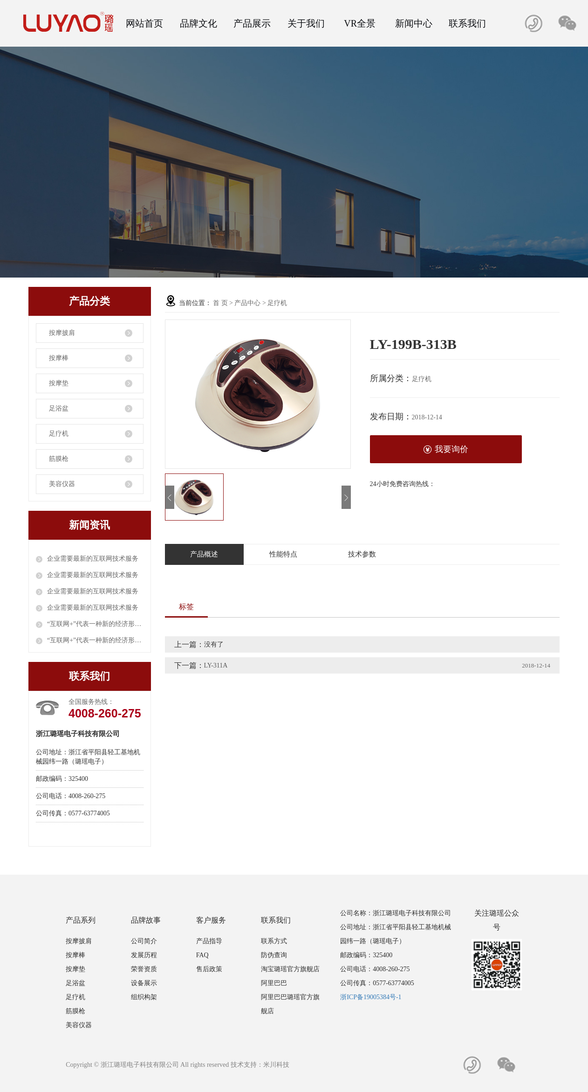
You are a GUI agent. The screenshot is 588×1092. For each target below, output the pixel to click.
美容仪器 (62, 483)
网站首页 (144, 23)
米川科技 (276, 1064)
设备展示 (144, 983)
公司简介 (144, 941)
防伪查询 (274, 955)
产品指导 (209, 941)
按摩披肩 (62, 332)
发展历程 (144, 955)
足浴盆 (58, 408)
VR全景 (360, 23)
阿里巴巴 (274, 983)
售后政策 (209, 969)
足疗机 (58, 433)
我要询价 (445, 449)
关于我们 (306, 23)
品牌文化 (198, 23)
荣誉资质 (144, 969)
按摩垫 (58, 383)
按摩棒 (58, 358)
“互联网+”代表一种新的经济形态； (95, 623)
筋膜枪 (58, 458)
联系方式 (274, 941)
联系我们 (467, 23)
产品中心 (247, 302)
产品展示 (252, 23)
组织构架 (144, 997)
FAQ (202, 955)
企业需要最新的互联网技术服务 (92, 558)
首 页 (220, 302)
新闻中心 (413, 23)
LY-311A (216, 665)
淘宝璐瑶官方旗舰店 (290, 969)
